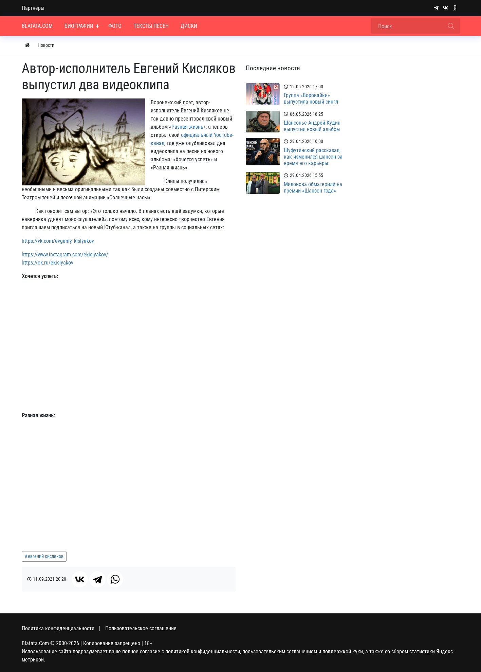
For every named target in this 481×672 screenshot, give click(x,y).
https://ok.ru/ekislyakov (47, 262)
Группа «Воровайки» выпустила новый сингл (311, 98)
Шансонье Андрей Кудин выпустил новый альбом (312, 126)
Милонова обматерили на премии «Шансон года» (313, 187)
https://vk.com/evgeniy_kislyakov (58, 241)
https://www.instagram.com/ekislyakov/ (65, 254)
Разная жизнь (187, 127)
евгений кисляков (45, 556)
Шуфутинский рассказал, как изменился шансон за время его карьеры (313, 156)
